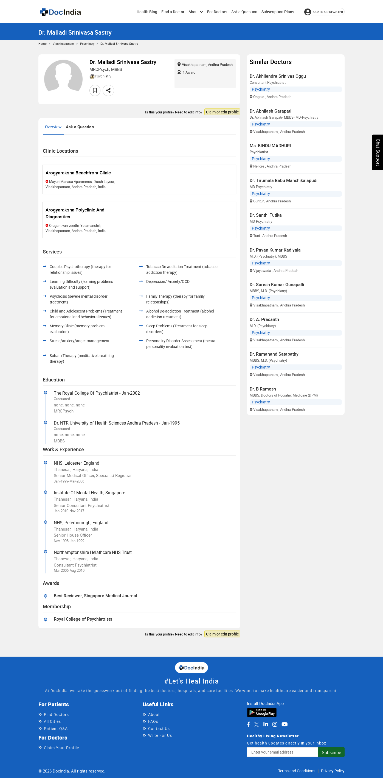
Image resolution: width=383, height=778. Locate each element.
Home (42, 43)
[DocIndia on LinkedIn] (265, 724)
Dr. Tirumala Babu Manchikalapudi (283, 180)
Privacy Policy (333, 770)
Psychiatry (87, 43)
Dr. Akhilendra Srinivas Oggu (278, 76)
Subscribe (331, 752)
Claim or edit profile (222, 112)
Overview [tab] (53, 126)
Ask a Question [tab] (80, 126)
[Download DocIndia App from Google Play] (262, 712)
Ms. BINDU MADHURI (270, 146)
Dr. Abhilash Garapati (270, 111)
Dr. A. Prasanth (264, 319)
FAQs (153, 721)
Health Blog (147, 11)
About (195, 11)
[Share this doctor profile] (108, 90)
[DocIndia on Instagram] (274, 724)
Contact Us (159, 728)
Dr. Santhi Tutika (266, 215)
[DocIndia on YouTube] (284, 724)
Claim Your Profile (61, 747)
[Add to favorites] (94, 90)
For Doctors (217, 11)
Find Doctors (56, 714)
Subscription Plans (277, 11)
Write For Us (160, 735)
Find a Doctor (172, 11)
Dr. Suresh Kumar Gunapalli (277, 284)
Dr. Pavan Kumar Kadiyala (275, 250)
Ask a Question (244, 11)
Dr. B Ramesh (263, 389)
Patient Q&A (56, 728)
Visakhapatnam (63, 43)
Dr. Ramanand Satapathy (274, 354)
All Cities (52, 721)
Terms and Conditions (296, 770)
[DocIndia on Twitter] (256, 724)
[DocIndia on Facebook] (248, 724)
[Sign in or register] (324, 11)
